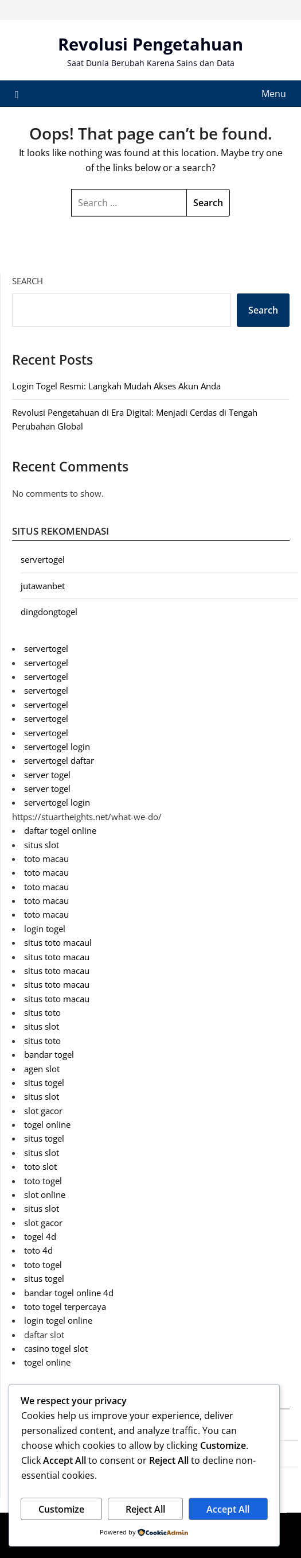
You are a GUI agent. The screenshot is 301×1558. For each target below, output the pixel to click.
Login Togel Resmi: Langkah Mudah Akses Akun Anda (116, 386)
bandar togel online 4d (69, 1292)
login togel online (58, 1320)
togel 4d (40, 1236)
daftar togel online (60, 830)
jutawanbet (43, 586)
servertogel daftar (59, 760)
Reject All (145, 1509)
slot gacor (43, 1110)
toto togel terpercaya (65, 1306)
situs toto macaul (58, 942)
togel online (47, 1124)
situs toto (42, 1012)
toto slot (40, 1166)
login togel (44, 928)
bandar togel (49, 1054)
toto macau (46, 858)
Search (27, 281)
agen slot (42, 1068)
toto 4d (38, 1250)
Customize (61, 1509)
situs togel (44, 1082)
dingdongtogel (49, 611)
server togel (47, 774)
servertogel (43, 559)
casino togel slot (56, 1348)
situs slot (41, 844)
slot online (44, 1194)
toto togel (43, 1180)
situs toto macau (56, 956)
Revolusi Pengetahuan (150, 44)
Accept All (227, 1509)
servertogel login (57, 746)
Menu (273, 93)
